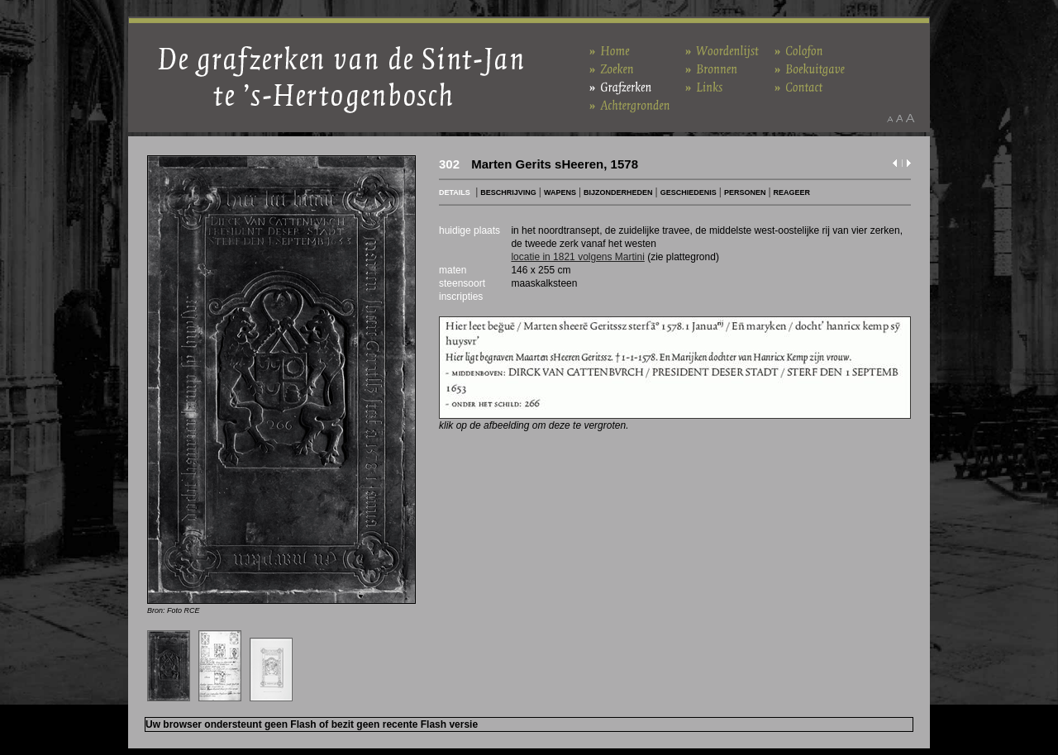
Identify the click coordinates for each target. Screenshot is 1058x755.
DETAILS (454, 192)
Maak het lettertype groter (910, 118)
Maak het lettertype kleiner (890, 118)
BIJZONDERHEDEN (618, 192)
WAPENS (560, 192)
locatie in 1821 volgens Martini (577, 257)
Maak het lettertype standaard (899, 118)
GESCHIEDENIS (688, 192)
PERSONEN (745, 192)
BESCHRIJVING (508, 192)
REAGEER (792, 192)
